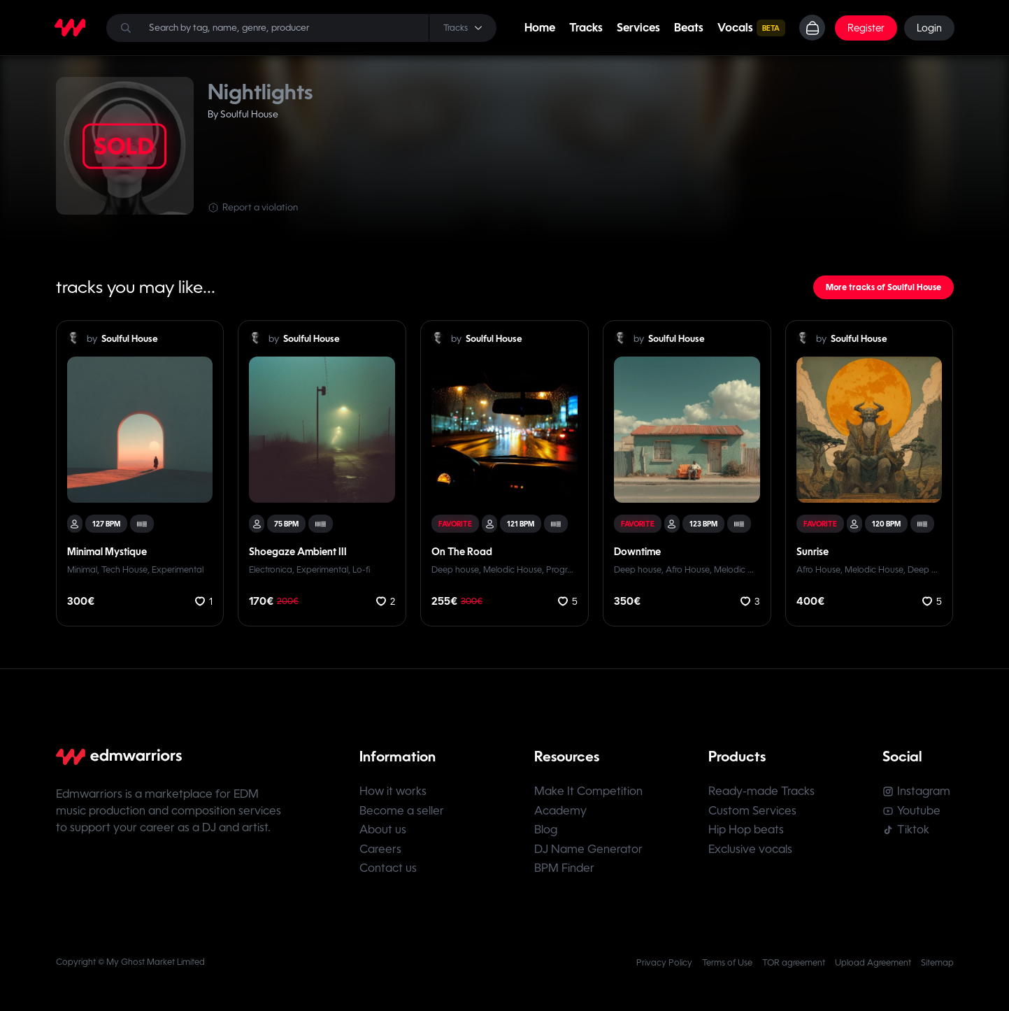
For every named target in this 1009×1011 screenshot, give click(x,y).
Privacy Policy (664, 968)
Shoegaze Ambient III (298, 551)
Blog (546, 833)
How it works (393, 792)
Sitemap (937, 968)
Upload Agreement (873, 968)
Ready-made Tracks (763, 792)
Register (865, 28)
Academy (561, 812)
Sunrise (812, 551)
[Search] (301, 28)
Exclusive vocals (752, 853)
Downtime (637, 551)
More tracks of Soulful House (883, 287)
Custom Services (754, 812)
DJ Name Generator (589, 853)
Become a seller (401, 812)
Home (539, 27)
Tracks (585, 27)
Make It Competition (589, 792)
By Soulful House (243, 114)
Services (637, 27)
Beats (688, 27)
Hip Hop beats (748, 833)
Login (928, 28)
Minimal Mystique (107, 551)
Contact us (388, 873)
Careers (380, 853)
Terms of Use (727, 968)
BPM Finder (565, 873)
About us (382, 833)
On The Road (461, 551)
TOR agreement (793, 968)
